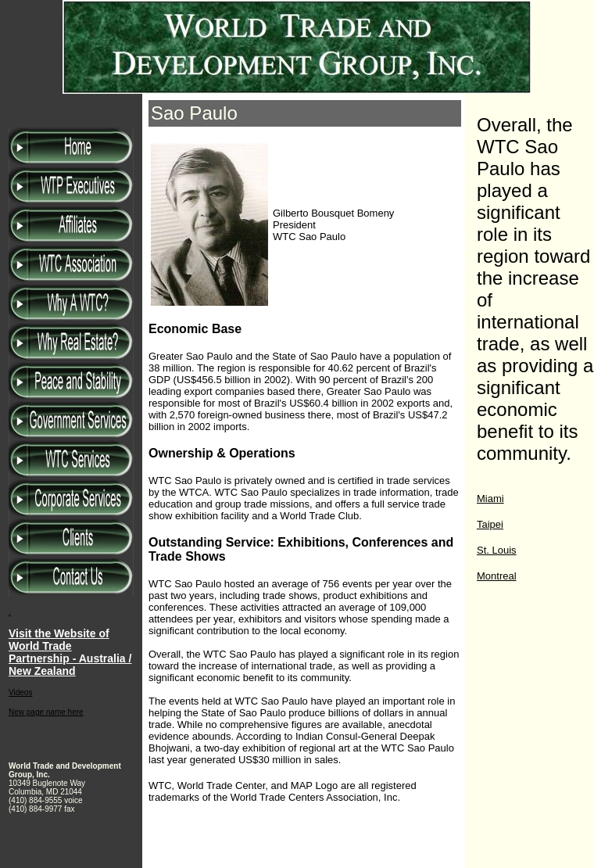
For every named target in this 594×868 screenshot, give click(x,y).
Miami (490, 498)
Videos (20, 692)
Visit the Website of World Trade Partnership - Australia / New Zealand (70, 652)
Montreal (497, 576)
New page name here (46, 712)
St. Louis (497, 550)
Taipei (490, 524)
